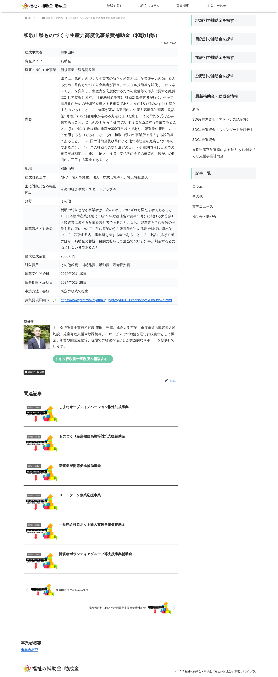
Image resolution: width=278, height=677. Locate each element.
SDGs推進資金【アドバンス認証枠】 (221, 119)
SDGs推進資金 (203, 140)
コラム (197, 186)
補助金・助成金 (34, 372)
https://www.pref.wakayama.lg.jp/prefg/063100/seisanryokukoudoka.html (116, 300)
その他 (197, 196)
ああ (195, 109)
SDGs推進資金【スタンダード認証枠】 (223, 130)
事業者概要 (29, 650)
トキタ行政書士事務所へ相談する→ (83, 359)
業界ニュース (202, 206)
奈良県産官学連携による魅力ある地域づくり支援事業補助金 (223, 153)
